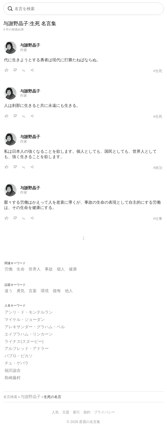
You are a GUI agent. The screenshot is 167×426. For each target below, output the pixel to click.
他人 (69, 291)
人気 (55, 412)
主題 (65, 412)
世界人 (35, 269)
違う (9, 291)
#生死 (157, 71)
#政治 (157, 168)
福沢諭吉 (13, 370)
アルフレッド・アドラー (27, 348)
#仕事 (157, 219)
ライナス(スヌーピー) (24, 341)
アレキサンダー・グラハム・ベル (35, 327)
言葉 (33, 291)
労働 (9, 269)
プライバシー (104, 412)
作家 (23, 50)
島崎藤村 (13, 378)
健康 (73, 269)
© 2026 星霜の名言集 (83, 422)
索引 (76, 412)
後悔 (57, 291)
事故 (49, 269)
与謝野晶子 (30, 45)
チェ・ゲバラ (17, 363)
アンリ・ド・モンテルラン (29, 312)
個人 (61, 269)
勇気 (21, 291)
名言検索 (10, 397)
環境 (45, 291)
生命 (21, 269)
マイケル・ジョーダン (25, 319)
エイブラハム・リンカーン (29, 334)
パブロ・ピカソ (19, 356)
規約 (86, 412)
